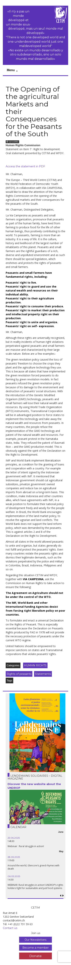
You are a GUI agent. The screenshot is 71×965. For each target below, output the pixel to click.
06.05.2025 (14, 876)
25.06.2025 (14, 837)
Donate (35, 956)
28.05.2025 (14, 857)
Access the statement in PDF (25, 166)
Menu (11, 70)
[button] (63, 895)
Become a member (35, 947)
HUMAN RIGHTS (35, 665)
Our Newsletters (35, 939)
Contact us (10, 928)
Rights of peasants (19, 674)
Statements (43, 674)
